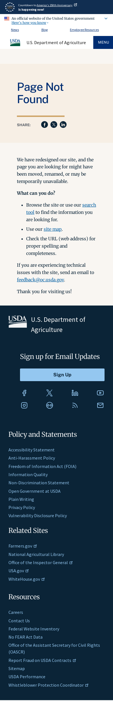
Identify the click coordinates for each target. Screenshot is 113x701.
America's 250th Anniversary (57, 5)
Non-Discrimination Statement (38, 482)
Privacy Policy (21, 507)
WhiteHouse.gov (26, 579)
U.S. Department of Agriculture (56, 42)
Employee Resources (84, 30)
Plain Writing (21, 499)
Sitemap (16, 668)
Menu (103, 42)
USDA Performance (26, 676)
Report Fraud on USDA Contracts (42, 660)
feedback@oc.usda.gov (40, 279)
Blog (44, 30)
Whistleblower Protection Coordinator (48, 685)
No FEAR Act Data (25, 637)
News (15, 30)
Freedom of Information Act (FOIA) (42, 466)
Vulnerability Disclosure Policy (37, 515)
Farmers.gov (22, 546)
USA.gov (18, 570)
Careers (15, 612)
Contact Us (19, 620)
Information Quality (28, 474)
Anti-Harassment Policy (31, 458)
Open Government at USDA (34, 491)
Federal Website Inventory (33, 629)
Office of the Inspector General (40, 562)
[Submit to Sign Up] (62, 374)
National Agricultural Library (36, 554)
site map (53, 229)
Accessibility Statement (31, 450)
